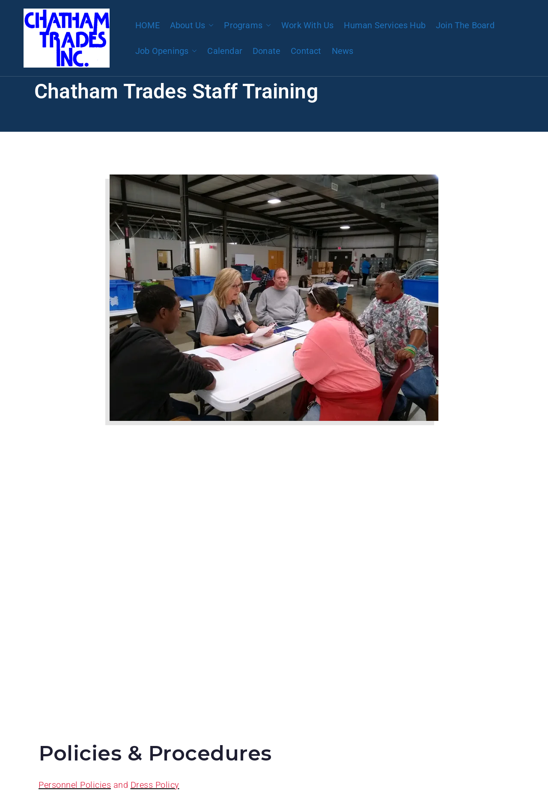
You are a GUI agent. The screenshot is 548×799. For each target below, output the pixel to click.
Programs (247, 25)
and (121, 785)
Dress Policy (155, 785)
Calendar (224, 51)
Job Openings (166, 51)
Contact (306, 51)
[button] (209, 25)
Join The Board (465, 25)
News (343, 51)
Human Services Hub (385, 25)
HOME (147, 25)
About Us (192, 25)
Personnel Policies (75, 785)
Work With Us (307, 25)
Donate (266, 51)
